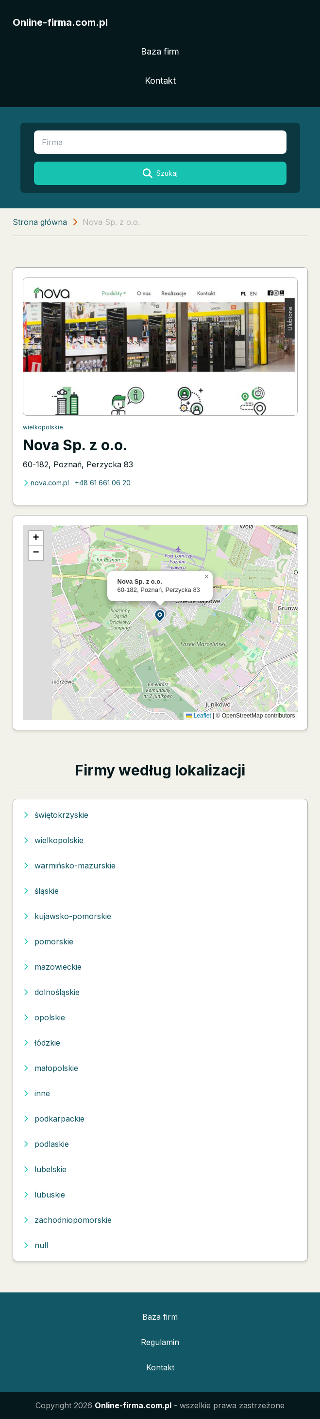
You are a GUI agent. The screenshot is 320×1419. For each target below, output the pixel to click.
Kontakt (160, 80)
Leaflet (198, 715)
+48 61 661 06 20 (103, 483)
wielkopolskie (43, 427)
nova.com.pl (46, 483)
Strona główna (40, 222)
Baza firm (160, 51)
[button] (160, 615)
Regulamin (160, 1342)
